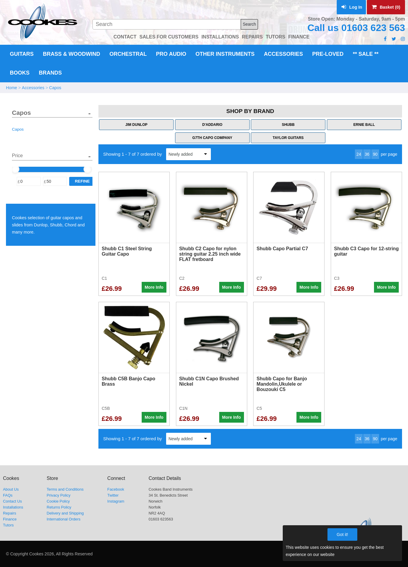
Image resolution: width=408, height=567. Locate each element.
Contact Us (12, 501)
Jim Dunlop (136, 125)
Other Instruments (225, 54)
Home (11, 87)
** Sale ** (365, 54)
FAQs (8, 495)
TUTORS (275, 36)
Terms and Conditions (65, 489)
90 (375, 154)
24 (358, 154)
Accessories (283, 54)
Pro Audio (171, 54)
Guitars (22, 54)
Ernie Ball (364, 125)
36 (367, 154)
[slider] (15, 169)
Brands (50, 73)
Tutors (8, 525)
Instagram (115, 501)
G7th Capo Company (212, 138)
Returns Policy (59, 507)
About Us (11, 489)
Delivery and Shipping (65, 513)
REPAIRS (252, 36)
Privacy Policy (58, 495)
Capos (55, 87)
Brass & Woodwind (71, 54)
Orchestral (128, 54)
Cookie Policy (58, 501)
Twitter (113, 495)
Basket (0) (386, 7)
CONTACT (124, 36)
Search (249, 24)
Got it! (342, 534)
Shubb (288, 125)
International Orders (63, 519)
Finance (10, 519)
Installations (13, 507)
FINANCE (298, 36)
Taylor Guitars (288, 138)
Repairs (9, 513)
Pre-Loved (328, 54)
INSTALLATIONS (220, 36)
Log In (351, 7)
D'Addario (212, 125)
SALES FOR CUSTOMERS (168, 36)
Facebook (115, 489)
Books (20, 73)
